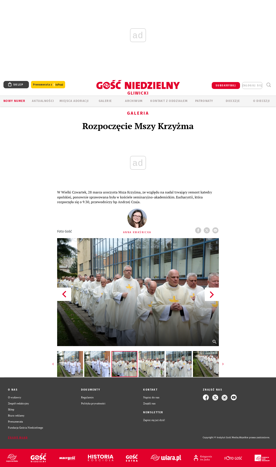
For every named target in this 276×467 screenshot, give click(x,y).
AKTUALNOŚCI (43, 101)
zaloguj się (252, 85)
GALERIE (105, 101)
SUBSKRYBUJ (226, 85)
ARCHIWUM (134, 101)
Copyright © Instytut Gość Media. (221, 437)
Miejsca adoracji (74, 101)
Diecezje (233, 101)
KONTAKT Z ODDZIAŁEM (169, 101)
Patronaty (204, 101)
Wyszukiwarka (269, 85)
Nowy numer (14, 101)
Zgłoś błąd (18, 437)
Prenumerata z (48, 84)
